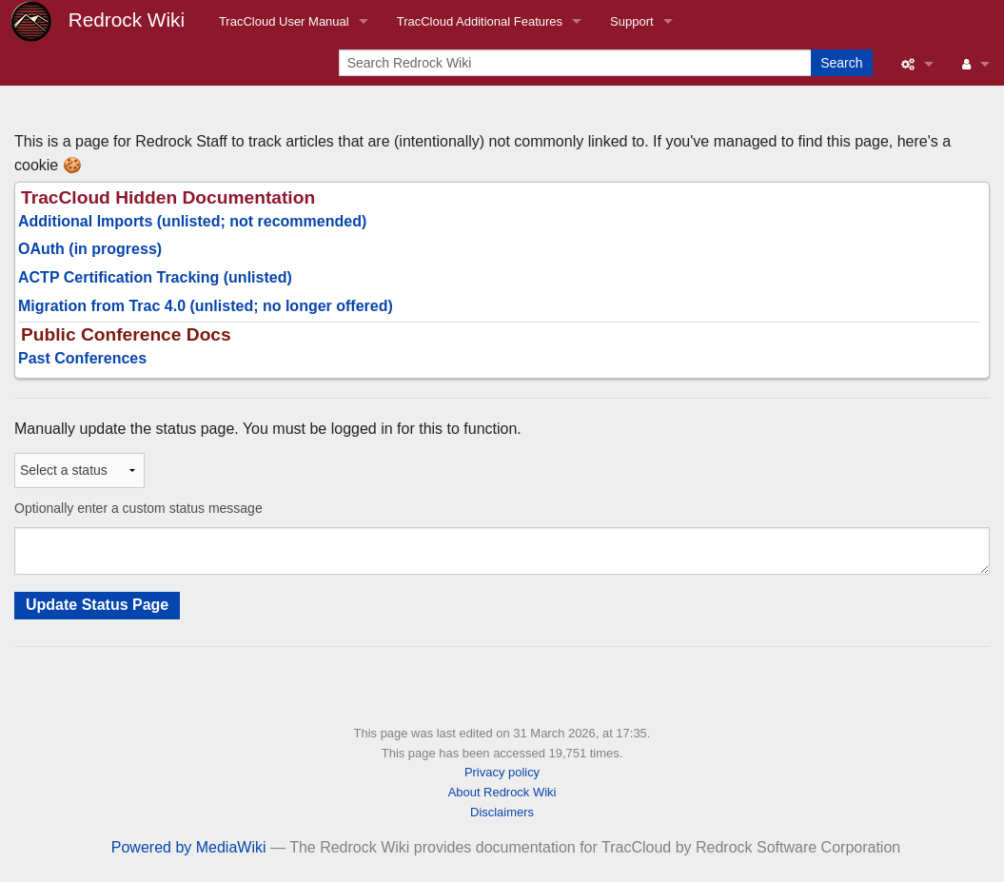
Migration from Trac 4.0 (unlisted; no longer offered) (205, 306)
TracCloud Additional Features (479, 21)
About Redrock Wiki (502, 792)
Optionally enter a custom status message (138, 508)
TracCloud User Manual (284, 21)
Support (632, 21)
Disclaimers (502, 812)
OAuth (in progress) (90, 249)
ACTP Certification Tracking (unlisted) (155, 277)
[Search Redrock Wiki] (577, 62)
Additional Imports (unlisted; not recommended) (192, 221)
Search (841, 62)
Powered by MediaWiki (188, 847)
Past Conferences (82, 358)
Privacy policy (502, 772)
